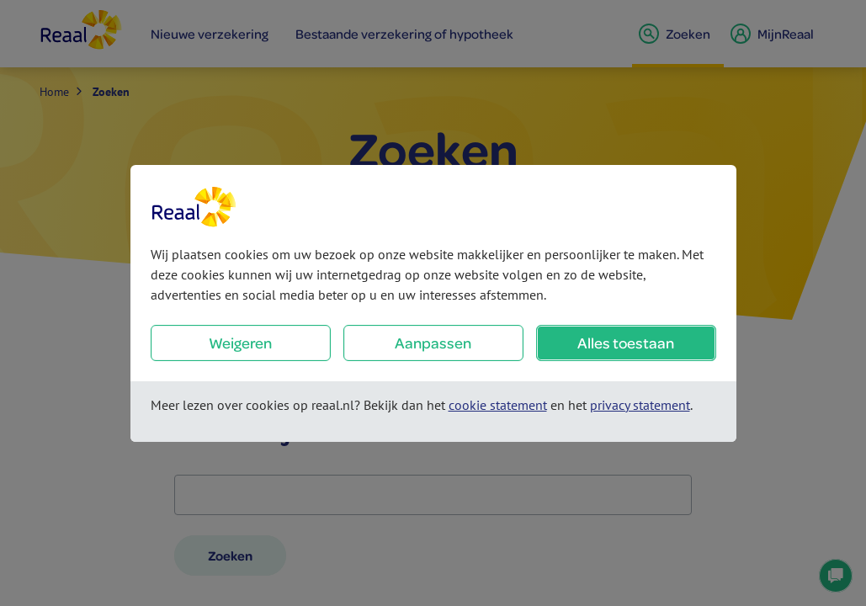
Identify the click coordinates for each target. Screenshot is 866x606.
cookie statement (498, 404)
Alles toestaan (625, 343)
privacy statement (640, 404)
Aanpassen (433, 343)
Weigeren (240, 343)
